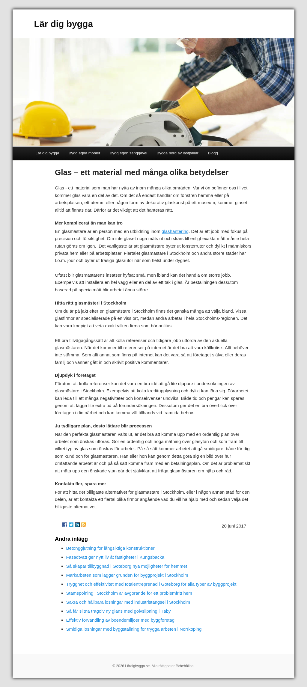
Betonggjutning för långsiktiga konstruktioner (110, 548)
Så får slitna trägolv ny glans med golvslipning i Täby (118, 611)
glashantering (175, 231)
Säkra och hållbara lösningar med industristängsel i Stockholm (128, 602)
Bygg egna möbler (84, 153)
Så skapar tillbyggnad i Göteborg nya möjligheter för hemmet (126, 566)
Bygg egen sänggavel (128, 153)
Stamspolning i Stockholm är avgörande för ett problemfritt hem (129, 593)
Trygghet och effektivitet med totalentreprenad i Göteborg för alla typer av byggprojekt (151, 584)
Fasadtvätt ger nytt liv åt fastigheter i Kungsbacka (115, 557)
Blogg (213, 153)
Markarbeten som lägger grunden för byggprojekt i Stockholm (127, 575)
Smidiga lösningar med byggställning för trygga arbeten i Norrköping (134, 629)
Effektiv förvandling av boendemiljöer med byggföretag (120, 620)
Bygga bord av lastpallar (177, 153)
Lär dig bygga (63, 24)
